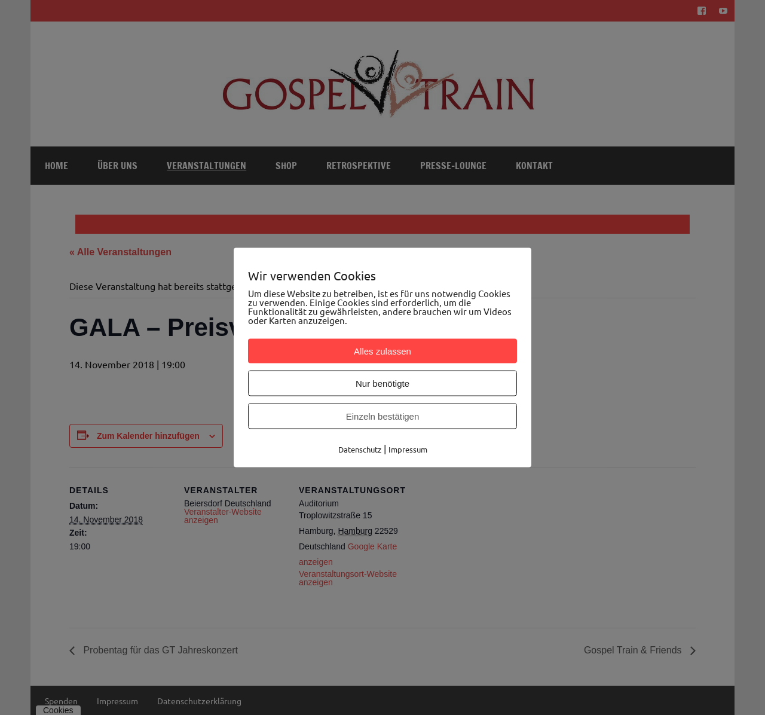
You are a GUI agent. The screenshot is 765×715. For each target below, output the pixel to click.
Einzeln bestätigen (383, 416)
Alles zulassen (382, 351)
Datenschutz (359, 449)
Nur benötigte (382, 383)
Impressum (407, 449)
